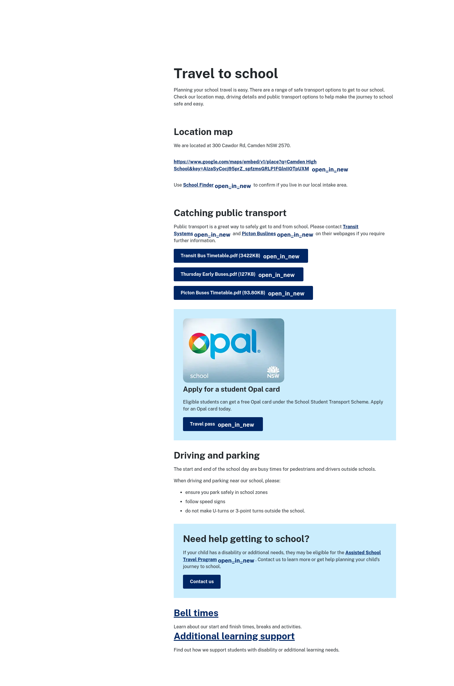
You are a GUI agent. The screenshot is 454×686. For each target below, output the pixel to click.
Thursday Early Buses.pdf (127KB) (238, 274)
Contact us (202, 581)
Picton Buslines (277, 233)
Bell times (196, 612)
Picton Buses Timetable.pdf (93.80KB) (242, 293)
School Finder (217, 185)
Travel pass (222, 424)
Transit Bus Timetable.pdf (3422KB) (240, 256)
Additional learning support (234, 636)
